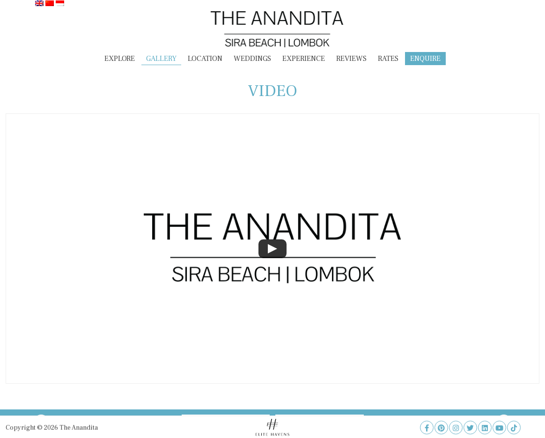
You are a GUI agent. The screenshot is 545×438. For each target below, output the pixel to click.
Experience (303, 58)
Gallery (161, 58)
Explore (119, 58)
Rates (388, 58)
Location (205, 58)
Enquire (425, 58)
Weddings (252, 58)
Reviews (351, 58)
